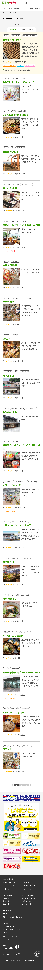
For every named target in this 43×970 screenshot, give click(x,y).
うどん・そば (16, 184)
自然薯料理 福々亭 (12, 39)
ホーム (5, 12)
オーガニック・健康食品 (30, 35)
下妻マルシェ (9, 749)
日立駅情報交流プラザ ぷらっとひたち (21, 672)
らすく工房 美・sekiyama (15, 114)
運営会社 (5, 923)
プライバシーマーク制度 (10, 954)
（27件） (24, 62)
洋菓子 (13, 111)
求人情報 (6, 901)
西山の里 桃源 (10, 188)
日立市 (6, 668)
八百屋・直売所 (20, 481)
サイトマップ (6, 939)
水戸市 (6, 521)
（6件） (23, 658)
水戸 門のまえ (10, 598)
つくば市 (6, 35)
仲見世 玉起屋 (10, 265)
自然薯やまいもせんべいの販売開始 (17, 70)
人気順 (30, 29)
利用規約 (5, 933)
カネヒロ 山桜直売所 (13, 635)
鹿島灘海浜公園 (11, 151)
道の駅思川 (8, 562)
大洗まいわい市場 (12, 485)
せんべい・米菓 (26, 298)
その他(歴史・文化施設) (17, 408)
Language (34, 3)
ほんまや (7, 338)
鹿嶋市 (6, 708)
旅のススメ (8, 889)
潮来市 (6, 441)
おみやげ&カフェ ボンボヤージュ (20, 82)
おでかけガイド (28, 882)
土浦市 (6, 111)
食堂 (13, 221)
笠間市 (6, 261)
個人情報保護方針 (8, 926)
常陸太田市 (7, 184)
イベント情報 (7, 895)
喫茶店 (24, 78)
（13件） (23, 210)
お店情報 (6, 898)
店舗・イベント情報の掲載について (13, 917)
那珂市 (6, 78)
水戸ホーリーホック (11, 886)
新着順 (22, 29)
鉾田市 (6, 147)
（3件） (23, 324)
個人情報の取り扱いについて (11, 930)
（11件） (23, 547)
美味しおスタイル (28, 889)
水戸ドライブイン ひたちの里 (17, 525)
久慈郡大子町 (8, 371)
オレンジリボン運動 (29, 886)
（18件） (23, 247)
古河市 (6, 408)
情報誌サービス (7, 914)
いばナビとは (26, 901)
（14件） (23, 174)
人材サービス (7, 911)
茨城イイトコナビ (10, 883)
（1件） (22, 287)
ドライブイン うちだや (13, 712)
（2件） (22, 137)
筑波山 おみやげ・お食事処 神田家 (21, 225)
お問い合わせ (26, 904)
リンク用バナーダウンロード (11, 936)
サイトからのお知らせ (29, 898)
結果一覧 (13, 29)
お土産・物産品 (16, 35)
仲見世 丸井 (9, 301)
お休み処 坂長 (10, 412)
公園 (12, 147)
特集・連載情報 (8, 879)
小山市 (6, 558)
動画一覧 (6, 904)
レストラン (14, 521)
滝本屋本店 (8, 375)
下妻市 (6, 745)
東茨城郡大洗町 (8, 481)
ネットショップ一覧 (28, 895)
